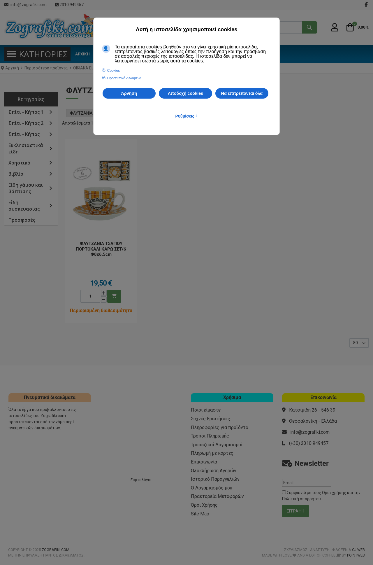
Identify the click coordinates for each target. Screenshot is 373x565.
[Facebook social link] (366, 5)
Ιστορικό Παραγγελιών (215, 479)
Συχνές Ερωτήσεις (210, 418)
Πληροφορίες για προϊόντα (219, 427)
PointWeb (356, 555)
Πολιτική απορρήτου (301, 498)
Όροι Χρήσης (204, 505)
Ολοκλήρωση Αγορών (213, 470)
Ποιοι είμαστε (206, 410)
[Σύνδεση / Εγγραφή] (334, 27)
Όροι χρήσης (334, 492)
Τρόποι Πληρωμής (210, 436)
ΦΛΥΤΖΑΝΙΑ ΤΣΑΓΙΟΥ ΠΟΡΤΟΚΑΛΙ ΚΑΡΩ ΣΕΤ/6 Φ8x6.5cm (101, 249)
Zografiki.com (55, 549)
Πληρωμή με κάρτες (212, 453)
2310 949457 (71, 4)
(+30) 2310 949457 (308, 443)
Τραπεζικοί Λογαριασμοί (216, 444)
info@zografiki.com (28, 5)
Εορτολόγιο (141, 479)
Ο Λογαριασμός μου (211, 488)
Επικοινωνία (204, 462)
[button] (356, 27)
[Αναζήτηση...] (309, 27)
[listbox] (359, 343)
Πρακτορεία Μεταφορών (217, 496)
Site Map (200, 514)
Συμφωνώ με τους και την (321, 495)
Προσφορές (21, 220)
